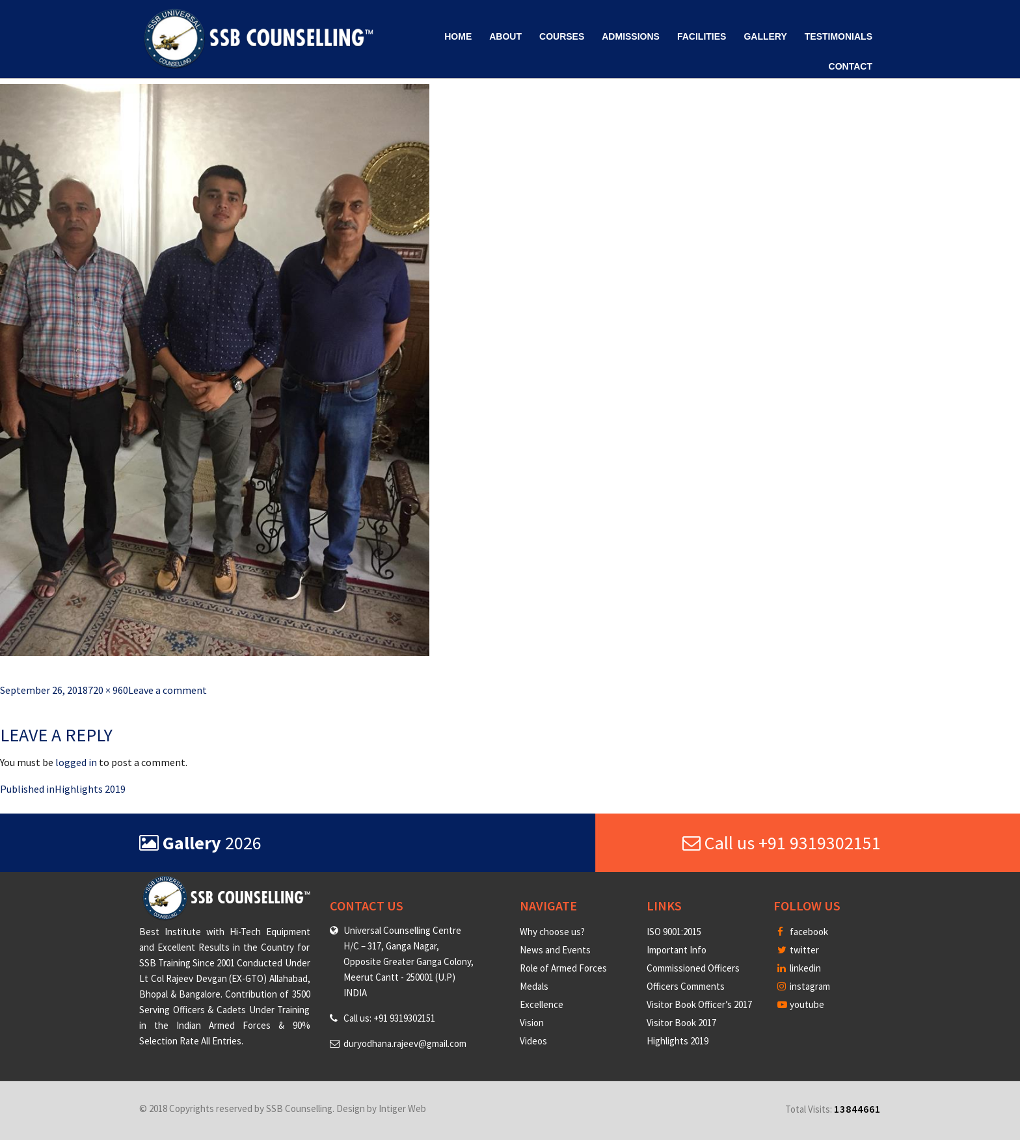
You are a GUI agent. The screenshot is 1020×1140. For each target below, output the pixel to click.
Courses (561, 36)
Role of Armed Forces (563, 968)
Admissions (631, 36)
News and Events (555, 950)
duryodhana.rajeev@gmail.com (404, 1043)
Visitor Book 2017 (681, 1022)
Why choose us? (552, 931)
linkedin (799, 968)
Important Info (676, 950)
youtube (800, 1004)
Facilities (701, 36)
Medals (534, 986)
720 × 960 (108, 689)
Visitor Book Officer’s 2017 (699, 1004)
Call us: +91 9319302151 (389, 1018)
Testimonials (838, 36)
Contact (850, 66)
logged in (76, 762)
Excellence (541, 1004)
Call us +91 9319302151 (781, 843)
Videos (533, 1041)
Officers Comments (686, 986)
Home (458, 36)
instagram (803, 986)
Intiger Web (402, 1108)
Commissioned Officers (693, 968)
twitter (798, 950)
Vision (532, 1022)
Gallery (765, 36)
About (505, 36)
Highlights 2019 (677, 1041)
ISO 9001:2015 (674, 931)
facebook (802, 931)
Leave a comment (167, 689)
